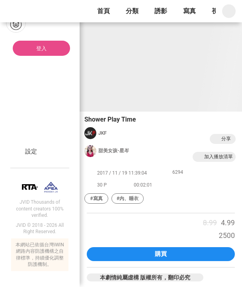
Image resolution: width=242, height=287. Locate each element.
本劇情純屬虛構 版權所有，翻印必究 (145, 277)
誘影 (160, 11)
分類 (132, 11)
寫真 (189, 11)
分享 (222, 139)
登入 (41, 48)
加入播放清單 (214, 157)
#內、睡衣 (128, 198)
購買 (161, 254)
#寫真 (96, 198)
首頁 (103, 11)
